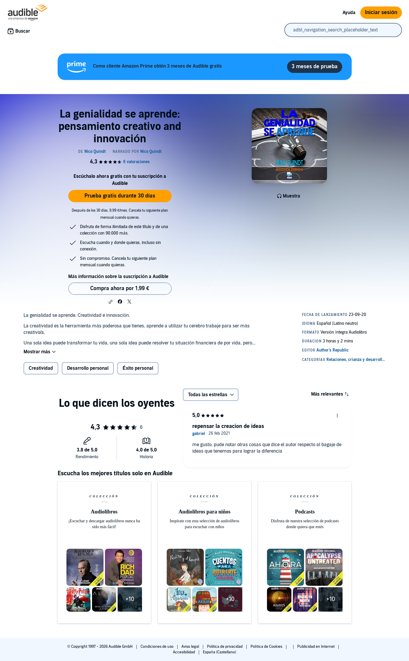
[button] (110, 301)
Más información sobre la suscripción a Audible (118, 277)
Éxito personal (138, 368)
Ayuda (349, 13)
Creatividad (41, 368)
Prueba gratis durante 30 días (119, 196)
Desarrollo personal (87, 368)
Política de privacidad (225, 646)
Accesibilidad (184, 652)
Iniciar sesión (381, 12)
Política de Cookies (267, 646)
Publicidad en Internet (316, 646)
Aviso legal (190, 646)
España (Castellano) (219, 652)
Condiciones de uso (157, 646)
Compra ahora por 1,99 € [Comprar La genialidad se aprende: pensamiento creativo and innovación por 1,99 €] (119, 288)
